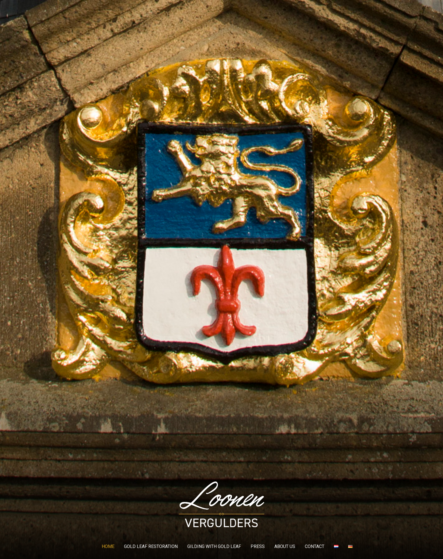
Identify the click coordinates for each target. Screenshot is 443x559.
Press (258, 546)
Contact (314, 546)
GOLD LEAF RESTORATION (151, 546)
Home (108, 546)
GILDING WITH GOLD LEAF (214, 546)
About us (284, 546)
